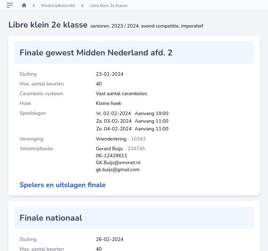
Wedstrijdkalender (58, 5)
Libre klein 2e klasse (108, 5)
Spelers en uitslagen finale (63, 185)
